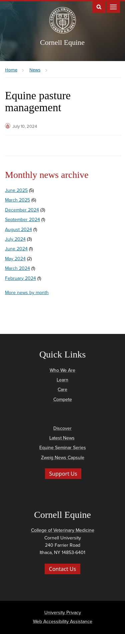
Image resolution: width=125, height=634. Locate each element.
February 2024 (20, 278)
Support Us (63, 473)
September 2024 (22, 219)
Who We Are (62, 370)
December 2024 (22, 210)
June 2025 (16, 190)
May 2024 (15, 259)
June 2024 (16, 249)
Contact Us (62, 569)
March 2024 (17, 268)
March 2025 (17, 200)
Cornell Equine (62, 42)
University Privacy (62, 612)
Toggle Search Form (99, 6)
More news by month (27, 292)
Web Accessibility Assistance (62, 621)
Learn (62, 380)
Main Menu (113, 6)
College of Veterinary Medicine (62, 530)
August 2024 (18, 229)
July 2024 (15, 239)
